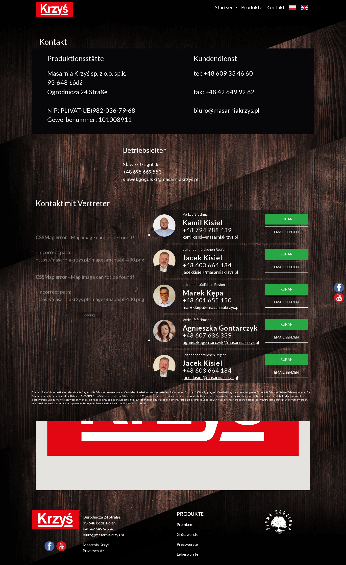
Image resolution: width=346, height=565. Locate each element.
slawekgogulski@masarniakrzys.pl (160, 179)
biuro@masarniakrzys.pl (226, 110)
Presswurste (187, 544)
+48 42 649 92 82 (230, 91)
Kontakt (275, 7)
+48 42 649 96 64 (98, 528)
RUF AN (286, 219)
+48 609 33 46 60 (228, 73)
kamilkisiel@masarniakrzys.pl (210, 237)
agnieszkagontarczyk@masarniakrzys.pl (221, 342)
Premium (184, 524)
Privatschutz (93, 550)
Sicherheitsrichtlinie (134, 403)
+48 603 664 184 (207, 265)
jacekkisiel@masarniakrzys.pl (210, 272)
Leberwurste (187, 554)
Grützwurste (187, 534)
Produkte (251, 7)
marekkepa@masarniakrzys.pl (211, 307)
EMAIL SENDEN (286, 232)
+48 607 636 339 (207, 335)
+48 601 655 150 (207, 300)
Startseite (226, 7)
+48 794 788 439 (207, 229)
